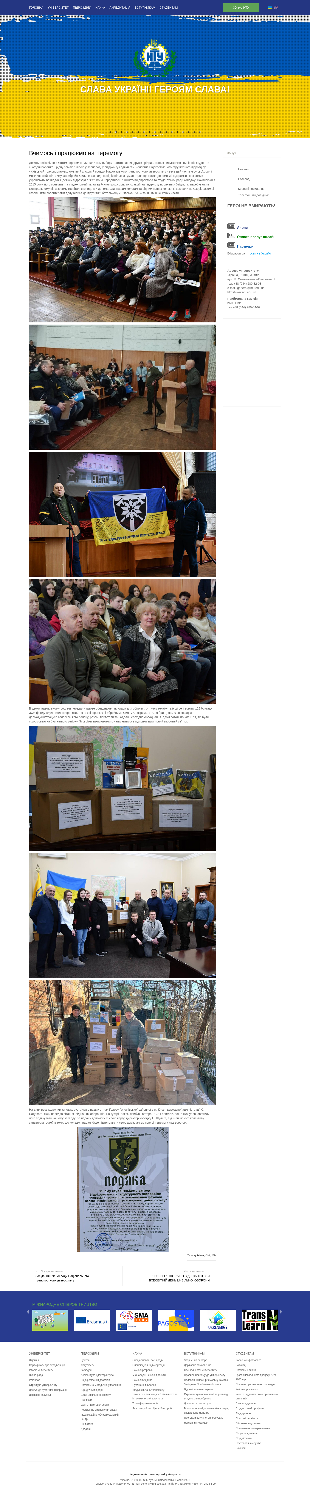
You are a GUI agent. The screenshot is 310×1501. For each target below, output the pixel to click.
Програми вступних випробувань (203, 1417)
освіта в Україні (260, 253)
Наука (100, 7)
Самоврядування (246, 1403)
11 (166, 132)
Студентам (169, 7)
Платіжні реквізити (247, 1418)
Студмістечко (244, 1438)
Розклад (244, 179)
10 (160, 132)
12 (171, 132)
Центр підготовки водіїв (95, 1404)
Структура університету (43, 1384)
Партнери (245, 246)
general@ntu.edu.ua (251, 288)
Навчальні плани (246, 1370)
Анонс (242, 227)
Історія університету (41, 1370)
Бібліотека (87, 1424)
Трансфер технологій (145, 1403)
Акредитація (119, 7)
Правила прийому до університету (204, 1375)
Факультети (87, 1365)
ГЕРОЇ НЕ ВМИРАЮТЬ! (251, 205)
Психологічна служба (248, 1443)
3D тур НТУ (241, 7)
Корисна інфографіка (248, 1360)
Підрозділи (82, 7)
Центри (85, 1360)
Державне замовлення (197, 1365)
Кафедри (86, 1370)
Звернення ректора (195, 1360)
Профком (86, 1399)
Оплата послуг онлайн (256, 237)
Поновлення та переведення (253, 1428)
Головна (36, 7)
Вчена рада (36, 1375)
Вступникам (145, 7)
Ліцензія (34, 1360)
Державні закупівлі (40, 1394)
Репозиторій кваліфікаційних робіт (153, 1408)
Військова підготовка (248, 1423)
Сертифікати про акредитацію (47, 1365)
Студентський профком (250, 1408)
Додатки (86, 1428)
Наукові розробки (142, 1370)
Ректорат (34, 1380)
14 (183, 132)
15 (188, 132)
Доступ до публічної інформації (48, 1389)
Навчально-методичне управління (101, 1384)
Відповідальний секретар (199, 1389)
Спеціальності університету (200, 1370)
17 (199, 132)
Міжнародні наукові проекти (149, 1375)
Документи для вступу (197, 1403)
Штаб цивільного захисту (96, 1394)
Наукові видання (142, 1380)
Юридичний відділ (92, 1389)
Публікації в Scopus (144, 1384)
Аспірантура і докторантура (97, 1375)
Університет (58, 7)
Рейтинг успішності (247, 1389)
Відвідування (243, 1413)
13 (177, 132)
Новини (243, 169)
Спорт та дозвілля (246, 1433)
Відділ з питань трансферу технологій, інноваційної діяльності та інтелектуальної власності (154, 1394)
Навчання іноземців (196, 1422)
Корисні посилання (251, 188)
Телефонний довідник (253, 195)
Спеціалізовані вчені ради (147, 1360)
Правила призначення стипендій (255, 1384)
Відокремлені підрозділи (95, 1380)
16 (194, 132)
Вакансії (241, 1448)
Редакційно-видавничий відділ (99, 1409)
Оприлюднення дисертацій (148, 1365)
